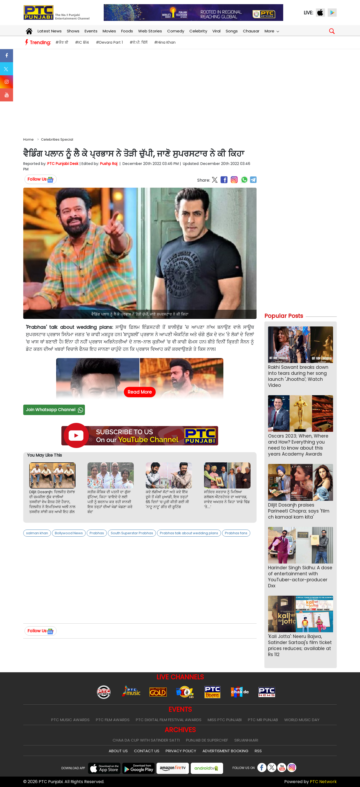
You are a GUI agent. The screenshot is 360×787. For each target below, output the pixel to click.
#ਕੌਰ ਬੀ (61, 42)
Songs (232, 31)
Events (91, 31)
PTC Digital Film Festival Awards (168, 719)
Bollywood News (69, 533)
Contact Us (146, 751)
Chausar (251, 31)
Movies (109, 31)
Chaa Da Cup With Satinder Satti (146, 740)
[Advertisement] (180, 92)
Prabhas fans (236, 533)
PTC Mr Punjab (263, 719)
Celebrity (198, 31)
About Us (118, 751)
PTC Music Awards (70, 719)
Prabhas (97, 533)
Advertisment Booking (225, 751)
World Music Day (302, 719)
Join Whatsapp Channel (55, 410)
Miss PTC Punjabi (225, 719)
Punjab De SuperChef (207, 740)
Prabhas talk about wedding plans (189, 533)
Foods (127, 31)
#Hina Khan (165, 42)
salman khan (37, 533)
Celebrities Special (57, 139)
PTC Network (323, 782)
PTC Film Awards (113, 719)
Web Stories (150, 31)
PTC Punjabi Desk (62, 163)
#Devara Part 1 (109, 42)
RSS (258, 751)
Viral (216, 31)
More (272, 31)
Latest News (50, 31)
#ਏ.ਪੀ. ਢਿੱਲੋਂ (138, 42)
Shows (73, 31)
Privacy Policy (181, 751)
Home (28, 139)
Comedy (175, 31)
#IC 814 (82, 42)
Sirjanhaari (246, 740)
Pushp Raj (108, 163)
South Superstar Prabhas (132, 533)
